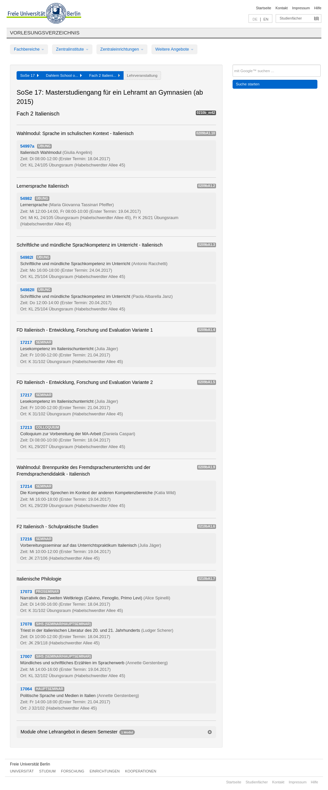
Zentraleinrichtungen (121, 49)
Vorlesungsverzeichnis (45, 32)
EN (265, 19)
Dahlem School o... (64, 75)
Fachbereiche (29, 49)
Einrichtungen (105, 771)
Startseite (263, 8)
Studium (47, 771)
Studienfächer (291, 18)
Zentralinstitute (72, 49)
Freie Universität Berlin (30, 764)
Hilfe (317, 8)
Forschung (72, 771)
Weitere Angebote (174, 49)
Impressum (301, 8)
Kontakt (282, 8)
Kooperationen (140, 771)
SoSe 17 (29, 75)
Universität (22, 771)
